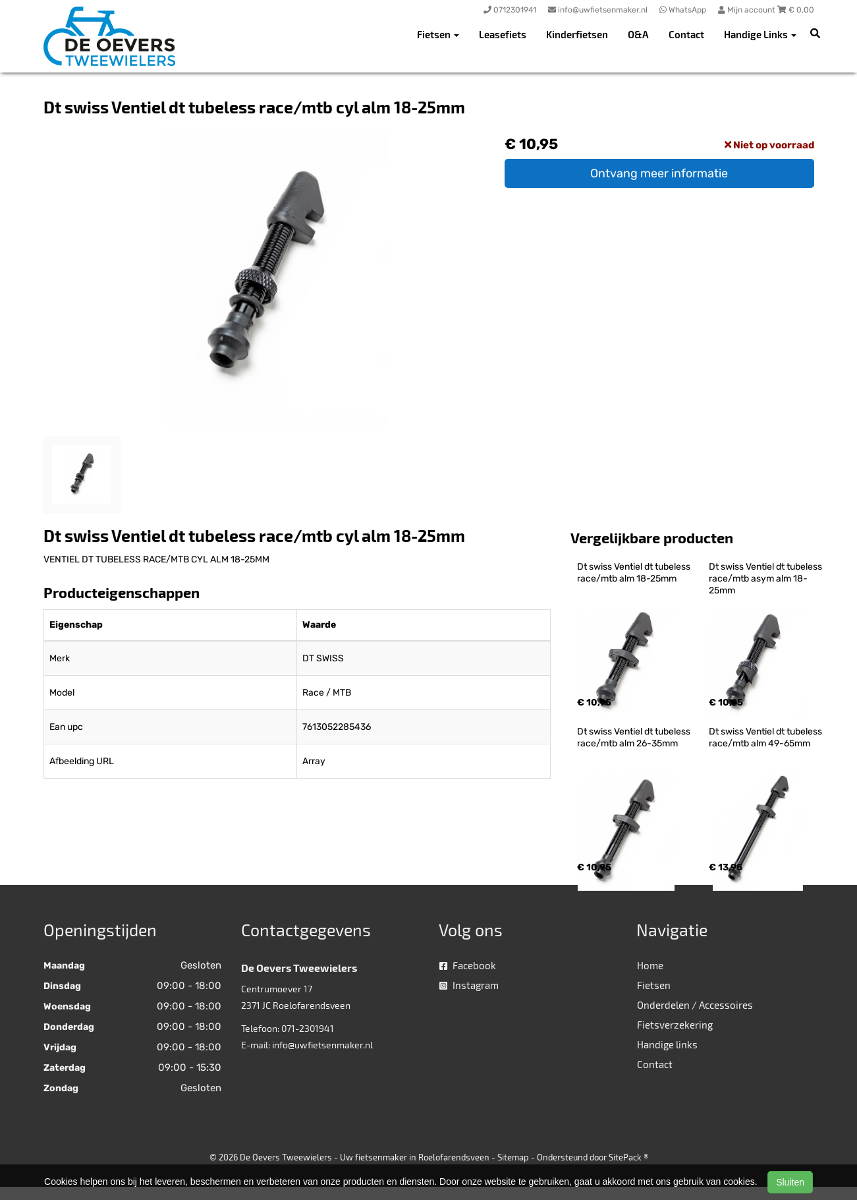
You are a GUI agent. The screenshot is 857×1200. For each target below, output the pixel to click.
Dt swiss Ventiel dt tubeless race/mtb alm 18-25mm (634, 572)
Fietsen (654, 985)
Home (650, 965)
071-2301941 (307, 1028)
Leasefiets (502, 34)
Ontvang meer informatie (659, 173)
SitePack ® (628, 1157)
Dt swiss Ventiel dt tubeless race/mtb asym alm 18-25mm (766, 578)
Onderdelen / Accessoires (695, 1005)
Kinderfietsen (577, 34)
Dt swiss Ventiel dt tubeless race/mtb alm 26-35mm (634, 737)
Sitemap (513, 1157)
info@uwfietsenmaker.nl (322, 1044)
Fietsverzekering (675, 1025)
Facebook (467, 965)
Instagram (469, 985)
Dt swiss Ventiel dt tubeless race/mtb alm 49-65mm (766, 737)
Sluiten (790, 1182)
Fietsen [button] (438, 34)
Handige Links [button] (760, 34)
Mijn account (747, 10)
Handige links (667, 1044)
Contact (686, 34)
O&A (638, 34)
